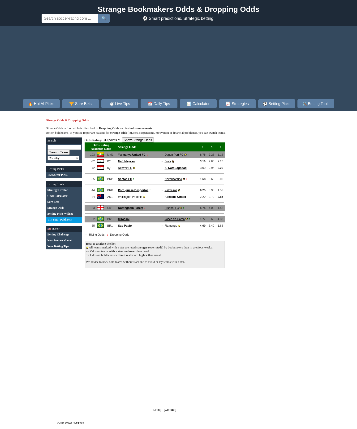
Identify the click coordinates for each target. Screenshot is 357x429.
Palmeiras (171, 190)
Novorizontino (173, 179)
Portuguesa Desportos (133, 190)
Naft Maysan (126, 161)
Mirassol (123, 219)
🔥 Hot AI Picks (41, 104)
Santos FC (125, 179)
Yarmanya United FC (132, 154)
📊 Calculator (198, 104)
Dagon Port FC (174, 154)
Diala (168, 161)
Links (156, 409)
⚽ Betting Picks (276, 104)
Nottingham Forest (130, 208)
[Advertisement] (178, 64)
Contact (170, 409)
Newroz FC (125, 168)
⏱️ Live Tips (119, 104)
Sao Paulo (125, 225)
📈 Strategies (237, 104)
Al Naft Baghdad (176, 168)
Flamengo (171, 225)
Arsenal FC (172, 208)
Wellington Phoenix (130, 197)
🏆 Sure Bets (80, 104)
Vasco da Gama (175, 219)
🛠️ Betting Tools (316, 104)
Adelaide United (175, 197)
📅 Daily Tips (159, 104)
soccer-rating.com (74, 422)
